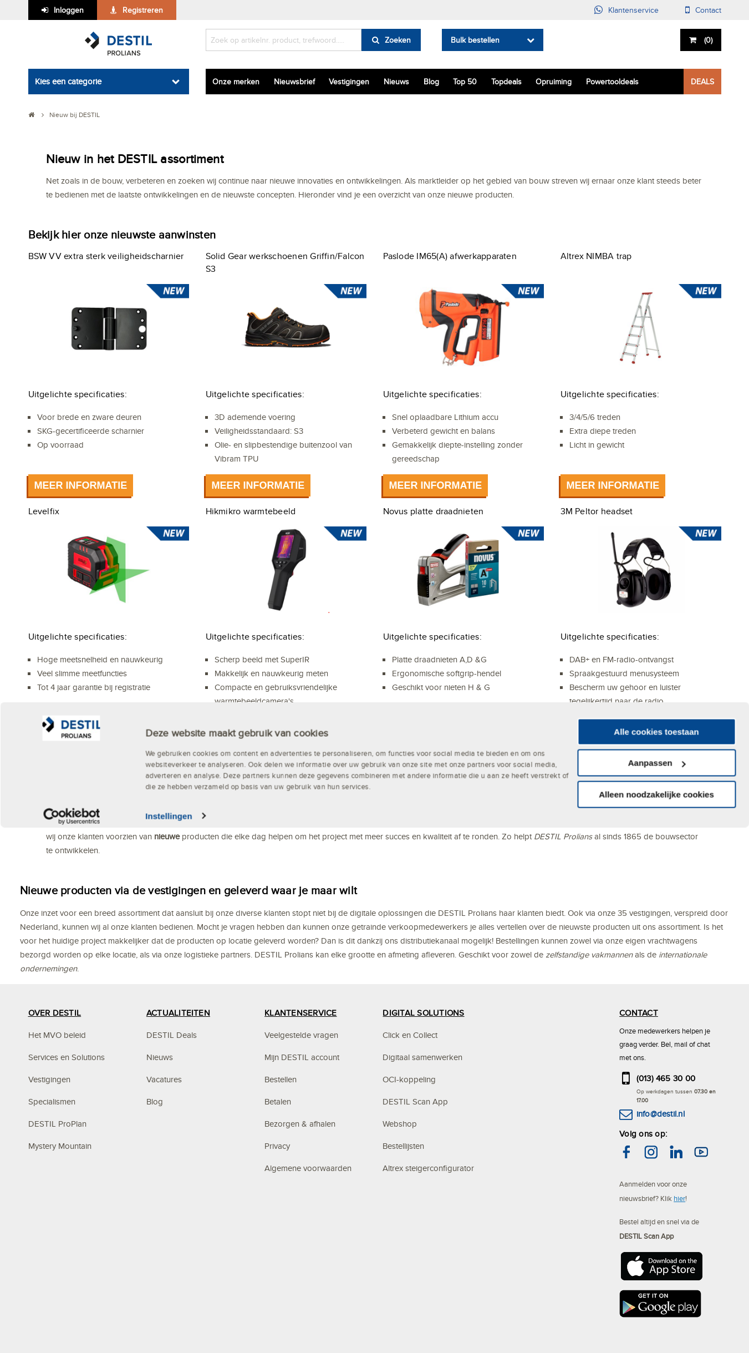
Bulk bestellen (475, 39)
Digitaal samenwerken (422, 1057)
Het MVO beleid (57, 1035)
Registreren (143, 10)
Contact (708, 10)
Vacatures (164, 1079)
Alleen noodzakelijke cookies (656, 1320)
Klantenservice (633, 10)
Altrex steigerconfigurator (428, 1168)
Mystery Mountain (59, 1146)
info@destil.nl (660, 1113)
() (707, 39)
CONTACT (638, 1012)
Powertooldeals (612, 81)
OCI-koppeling (409, 1079)
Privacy (277, 1146)
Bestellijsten (403, 1146)
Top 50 (465, 81)
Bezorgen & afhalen (299, 1123)
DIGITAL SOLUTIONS (423, 1012)
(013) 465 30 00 (666, 1078)
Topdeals (506, 81)
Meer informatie (81, 485)
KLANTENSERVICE (300, 1012)
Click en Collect (410, 1035)
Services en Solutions (66, 1057)
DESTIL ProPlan (57, 1123)
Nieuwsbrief (294, 81)
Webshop (400, 1123)
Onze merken (235, 81)
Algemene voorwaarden (307, 1168)
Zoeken (398, 39)
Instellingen (168, 1341)
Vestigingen (349, 81)
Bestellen (280, 1079)
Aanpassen (657, 1289)
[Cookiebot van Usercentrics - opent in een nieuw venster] (71, 1342)
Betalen (277, 1101)
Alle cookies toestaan (656, 1257)
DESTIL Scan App (415, 1101)
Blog (431, 81)
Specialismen (51, 1101)
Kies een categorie (68, 81)
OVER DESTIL (54, 1012)
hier (679, 1198)
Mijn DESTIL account (301, 1057)
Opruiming (554, 81)
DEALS (702, 81)
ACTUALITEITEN (178, 1012)
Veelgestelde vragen (301, 1035)
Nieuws (396, 81)
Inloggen (69, 10)
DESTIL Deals (171, 1035)
